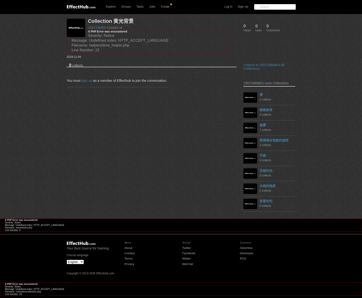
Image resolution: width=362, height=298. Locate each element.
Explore (111, 6)
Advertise (246, 248)
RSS (243, 258)
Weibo (186, 258)
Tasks (140, 6)
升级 (262, 155)
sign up (86, 80)
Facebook (188, 253)
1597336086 (97, 27)
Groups (126, 6)
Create (165, 6)
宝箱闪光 (265, 170)
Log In (228, 6)
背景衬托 (265, 201)
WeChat (187, 264)
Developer (246, 253)
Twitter (186, 248)
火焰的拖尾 (267, 186)
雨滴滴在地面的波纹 (274, 140)
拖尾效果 (265, 110)
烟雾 (262, 125)
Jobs (152, 6)
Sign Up (243, 6)
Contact (129, 253)
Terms (128, 258)
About (128, 248)
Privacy (129, 264)
